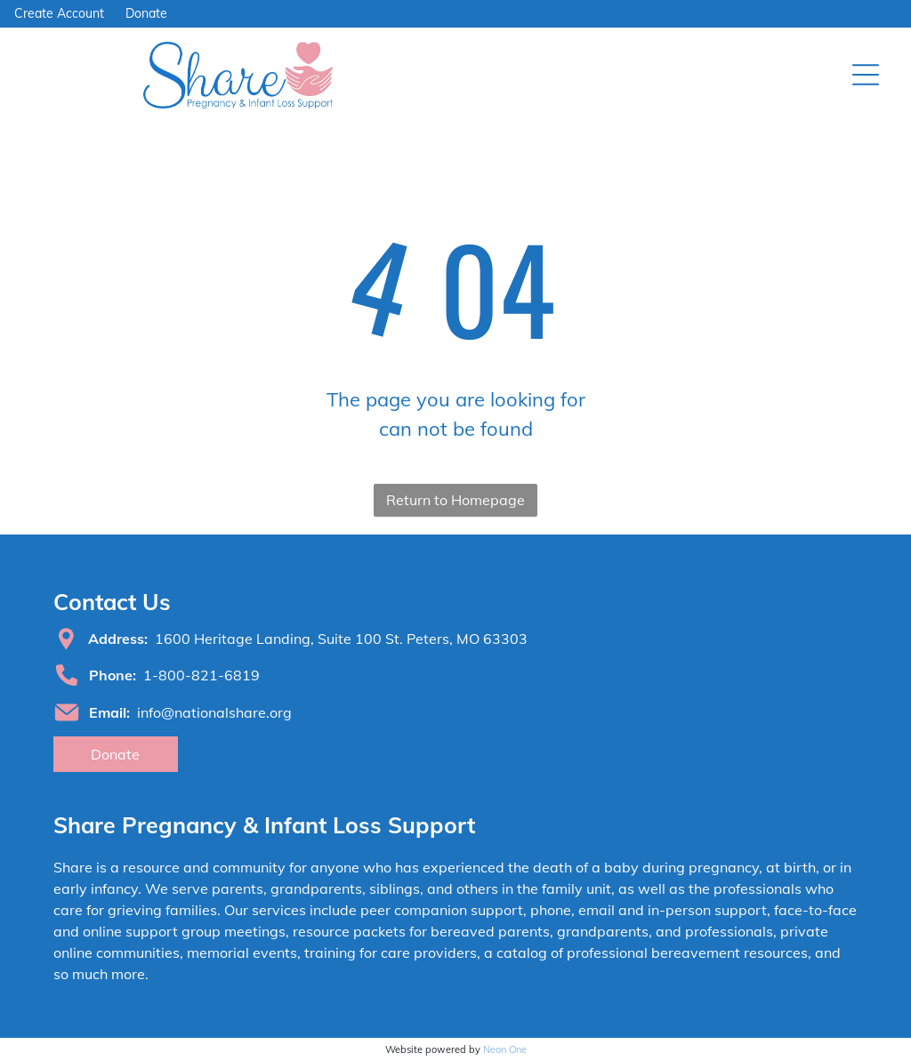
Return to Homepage (455, 500)
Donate (146, 13)
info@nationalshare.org (214, 712)
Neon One (505, 1049)
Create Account (59, 13)
